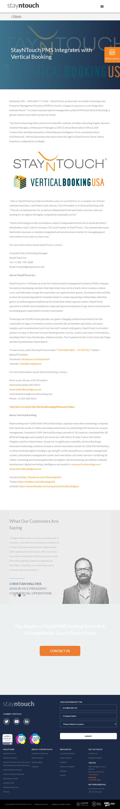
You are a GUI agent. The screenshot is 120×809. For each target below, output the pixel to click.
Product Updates (67, 767)
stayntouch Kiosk (10, 779)
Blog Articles (65, 758)
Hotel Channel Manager (13, 774)
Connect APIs (8, 783)
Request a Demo (95, 758)
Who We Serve (37, 758)
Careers (35, 767)
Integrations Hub (10, 787)
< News (16, 16)
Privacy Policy (41, 804)
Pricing (6, 792)
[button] (19, 595)
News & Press (37, 762)
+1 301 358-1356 (94, 780)
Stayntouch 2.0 (9, 753)
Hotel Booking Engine (12, 770)
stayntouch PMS (10, 758)
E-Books (63, 771)
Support (63, 762)
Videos (62, 775)
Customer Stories (67, 753)
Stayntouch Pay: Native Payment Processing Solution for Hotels (16, 763)
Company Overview (40, 753)
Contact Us (93, 753)
